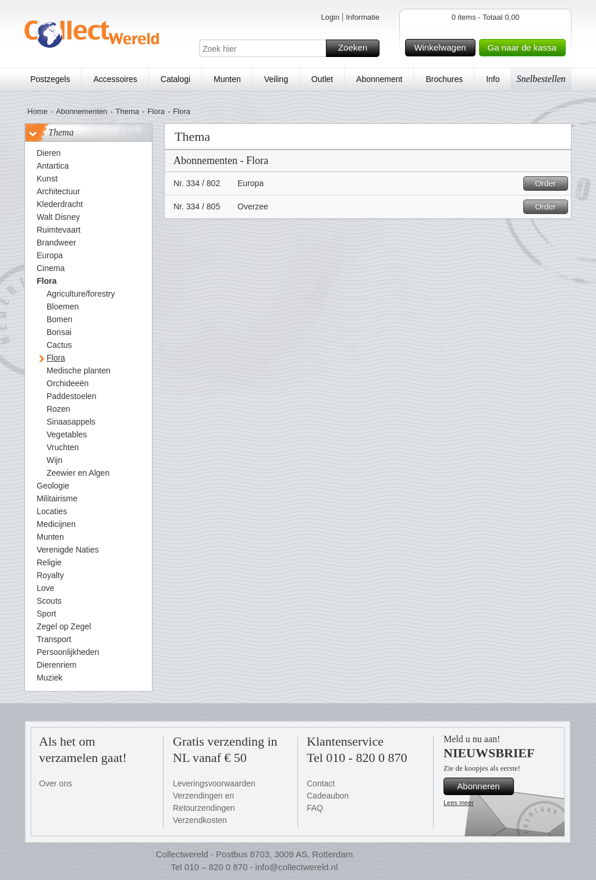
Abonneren (483, 786)
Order (550, 183)
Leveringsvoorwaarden (214, 783)
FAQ (315, 808)
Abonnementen (81, 111)
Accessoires (115, 79)
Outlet (322, 79)
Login (330, 17)
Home (37, 111)
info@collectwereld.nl (297, 867)
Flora (156, 111)
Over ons (55, 783)
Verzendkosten (200, 820)
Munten (227, 79)
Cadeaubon (328, 795)
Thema (127, 111)
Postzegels (50, 79)
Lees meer (459, 802)
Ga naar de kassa (525, 47)
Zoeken (357, 48)
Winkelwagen (442, 47)
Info (492, 79)
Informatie (362, 17)
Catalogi (175, 79)
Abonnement (379, 79)
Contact (321, 783)
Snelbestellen (540, 79)
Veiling (276, 79)
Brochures (444, 79)
